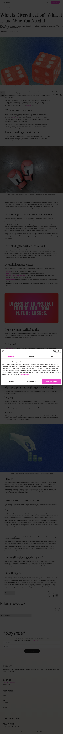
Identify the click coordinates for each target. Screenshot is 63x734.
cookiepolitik (25, 374)
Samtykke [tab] (11, 356)
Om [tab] (52, 356)
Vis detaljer (31, 381)
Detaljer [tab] (31, 356)
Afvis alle (11, 381)
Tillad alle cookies (51, 381)
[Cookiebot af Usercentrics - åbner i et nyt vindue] (54, 351)
